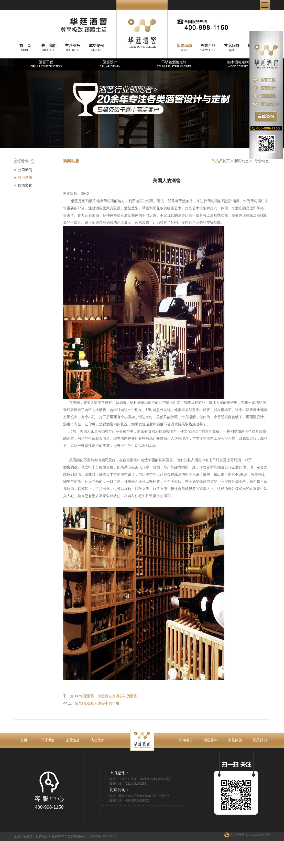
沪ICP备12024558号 (103, 836)
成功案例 (97, 740)
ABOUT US (49, 47)
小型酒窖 (119, 403)
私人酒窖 (194, 460)
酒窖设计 (110, 64)
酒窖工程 (46, 64)
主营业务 (73, 740)
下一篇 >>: (100, 696)
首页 (221, 161)
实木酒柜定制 (238, 64)
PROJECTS (96, 47)
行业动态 (25, 178)
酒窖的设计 (72, 467)
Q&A (232, 47)
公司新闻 (25, 170)
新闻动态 (241, 161)
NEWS (184, 47)
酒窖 (74, 201)
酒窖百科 (210, 740)
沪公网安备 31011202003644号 (247, 834)
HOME (25, 47)
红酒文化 (25, 185)
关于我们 (48, 740)
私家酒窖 (166, 460)
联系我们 (260, 740)
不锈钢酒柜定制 (174, 64)
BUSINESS (72, 47)
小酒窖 (100, 410)
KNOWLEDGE (208, 47)
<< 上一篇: (91, 703)
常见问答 (235, 740)
